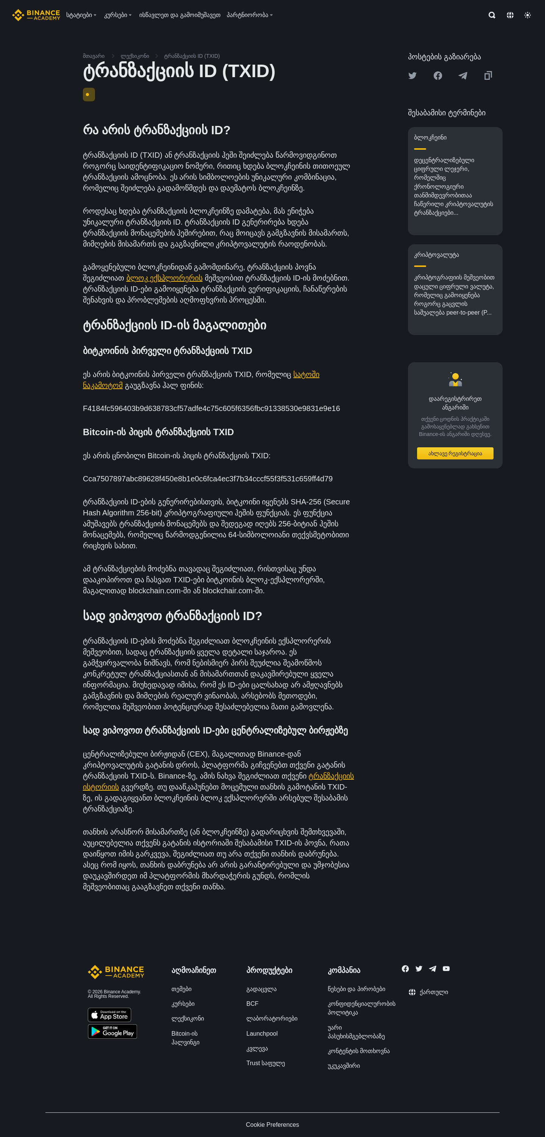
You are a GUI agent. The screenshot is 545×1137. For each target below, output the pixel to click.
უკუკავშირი (344, 1066)
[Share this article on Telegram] (462, 75)
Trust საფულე (265, 1063)
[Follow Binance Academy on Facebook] (405, 969)
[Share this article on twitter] (412, 75)
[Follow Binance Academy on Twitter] (419, 969)
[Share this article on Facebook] (437, 75)
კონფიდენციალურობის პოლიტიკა (362, 1008)
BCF (252, 1003)
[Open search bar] (490, 15)
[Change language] (510, 15)
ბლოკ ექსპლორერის (164, 278)
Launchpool (262, 1033)
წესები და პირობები (356, 989)
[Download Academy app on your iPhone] (109, 1016)
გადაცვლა (261, 989)
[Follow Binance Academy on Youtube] (446, 968)
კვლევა (257, 1048)
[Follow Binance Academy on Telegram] (432, 968)
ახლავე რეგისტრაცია (455, 453)
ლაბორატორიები (271, 1018)
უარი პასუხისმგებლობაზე (356, 1031)
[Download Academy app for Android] (112, 1032)
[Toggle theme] (527, 15)
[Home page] (36, 15)
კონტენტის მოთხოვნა (359, 1051)
